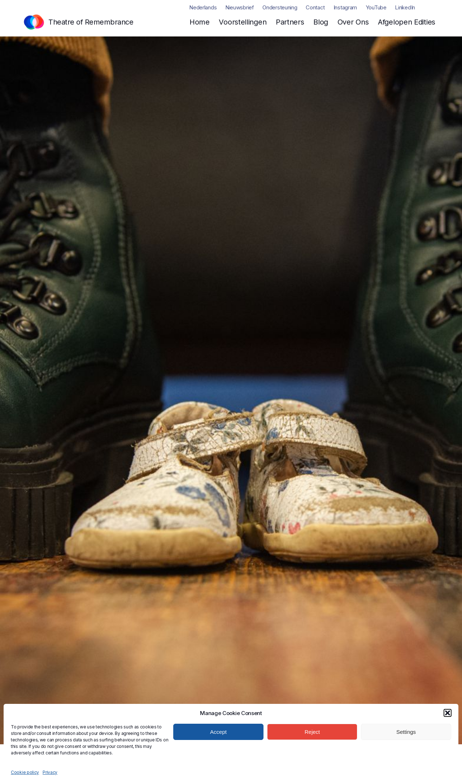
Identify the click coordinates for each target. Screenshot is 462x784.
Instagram (345, 7)
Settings (406, 732)
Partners (290, 22)
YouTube (376, 7)
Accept (218, 732)
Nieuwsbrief (239, 7)
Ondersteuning (279, 7)
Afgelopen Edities (406, 22)
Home (199, 22)
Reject (312, 732)
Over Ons (353, 22)
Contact (315, 7)
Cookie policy (25, 772)
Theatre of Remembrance (90, 22)
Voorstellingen (242, 22)
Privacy (50, 772)
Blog (320, 22)
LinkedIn (405, 7)
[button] (447, 713)
